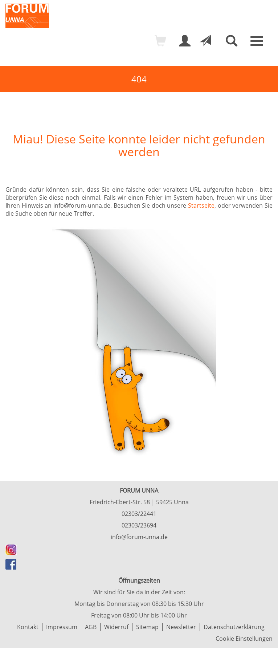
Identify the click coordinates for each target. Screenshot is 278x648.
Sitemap (147, 627)
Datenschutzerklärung (234, 627)
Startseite (201, 205)
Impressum (61, 627)
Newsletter (181, 627)
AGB (91, 627)
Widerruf (116, 627)
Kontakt (27, 627)
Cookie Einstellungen (244, 639)
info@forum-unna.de (139, 537)
